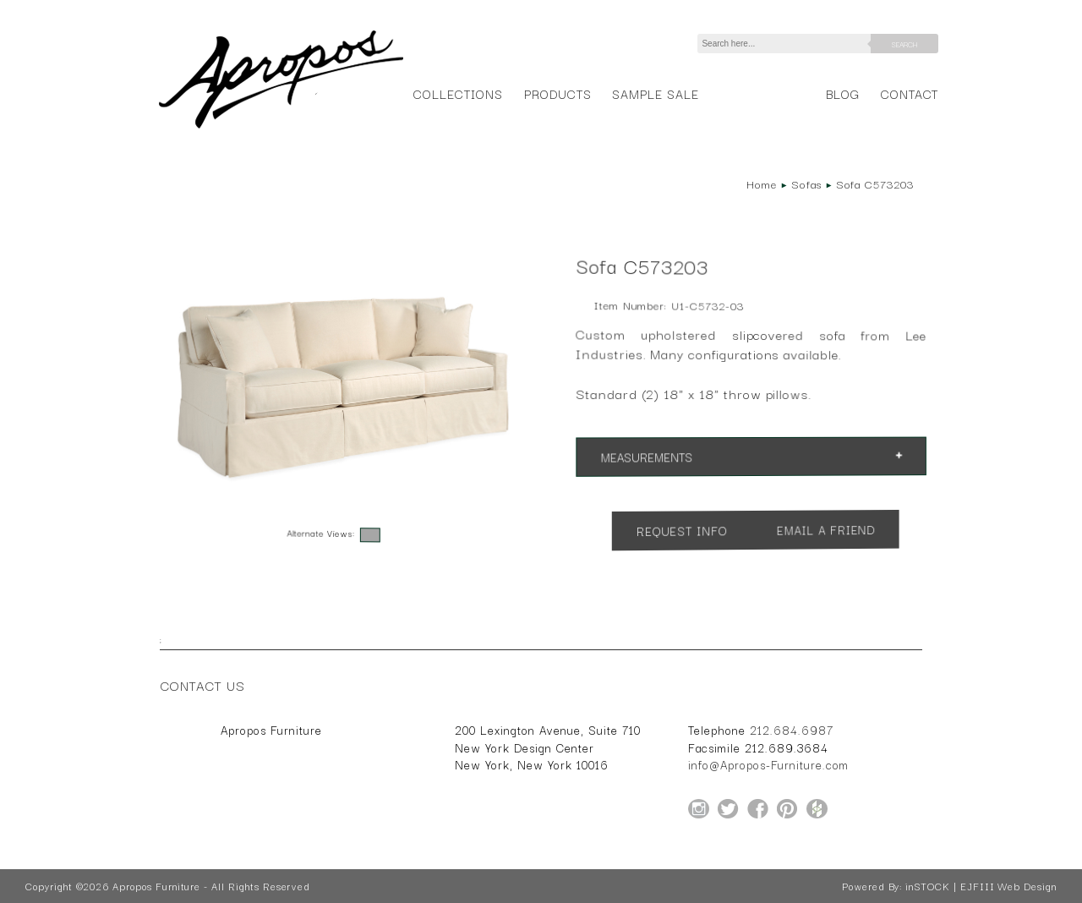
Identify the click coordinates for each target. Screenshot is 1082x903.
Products (558, 93)
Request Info (682, 531)
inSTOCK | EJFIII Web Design (981, 886)
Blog (843, 93)
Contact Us (203, 685)
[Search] (787, 43)
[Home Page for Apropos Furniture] (281, 128)
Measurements (646, 458)
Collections (457, 93)
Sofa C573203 (875, 183)
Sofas (806, 183)
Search (904, 44)
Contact (910, 93)
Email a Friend (825, 529)
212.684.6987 (791, 729)
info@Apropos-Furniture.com (768, 764)
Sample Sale (655, 93)
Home (761, 183)
